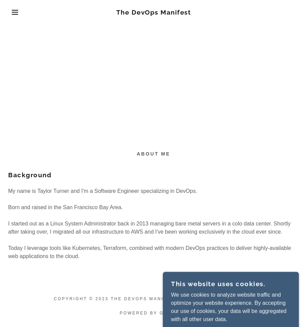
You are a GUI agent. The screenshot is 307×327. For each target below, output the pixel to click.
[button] (15, 12)
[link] (153, 13)
